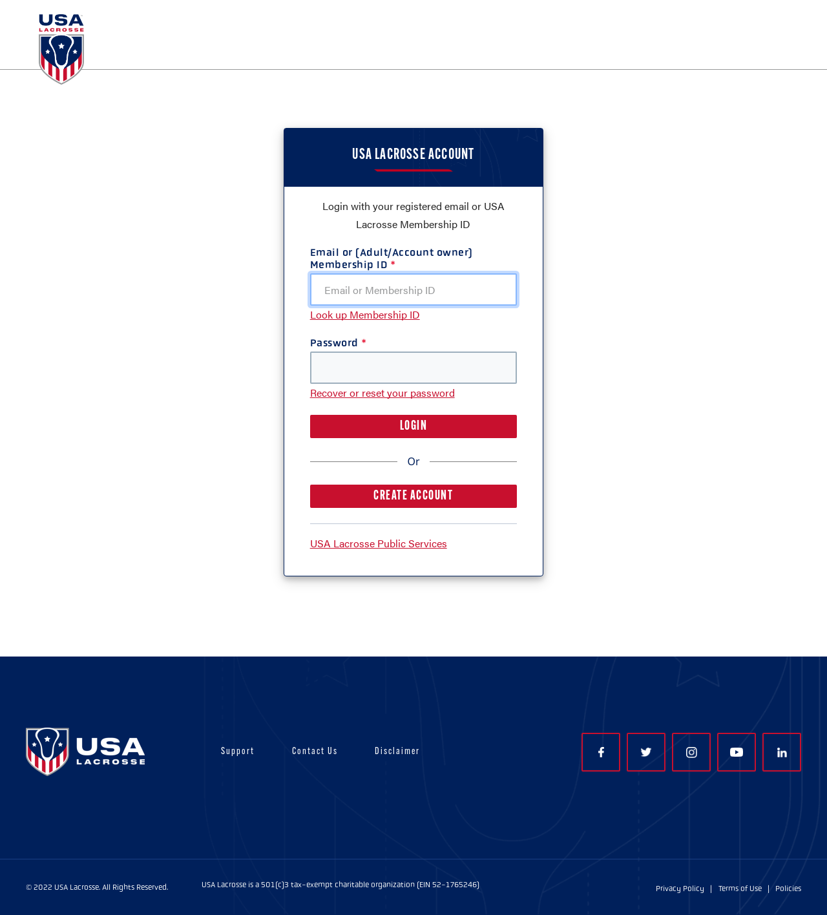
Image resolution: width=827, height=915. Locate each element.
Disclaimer (397, 752)
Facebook (601, 752)
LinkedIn (782, 752)
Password (334, 343)
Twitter (646, 752)
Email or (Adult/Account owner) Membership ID (391, 258)
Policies (788, 888)
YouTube (736, 752)
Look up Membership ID (365, 314)
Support (238, 752)
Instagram (691, 752)
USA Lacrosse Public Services (378, 543)
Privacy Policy (680, 888)
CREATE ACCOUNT (413, 496)
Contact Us (315, 752)
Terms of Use (740, 888)
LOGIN (414, 426)
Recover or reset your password (382, 392)
